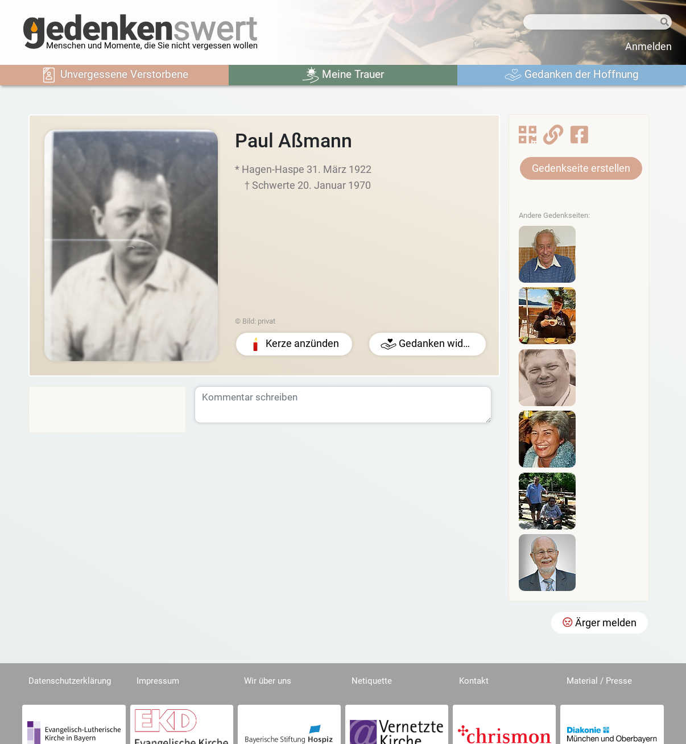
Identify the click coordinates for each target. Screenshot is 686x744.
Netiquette (372, 681)
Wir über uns (267, 681)
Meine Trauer (343, 75)
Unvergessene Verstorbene (114, 75)
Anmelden (648, 46)
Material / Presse (599, 681)
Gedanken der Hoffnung (572, 75)
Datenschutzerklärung (69, 681)
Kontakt (474, 681)
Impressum (158, 681)
